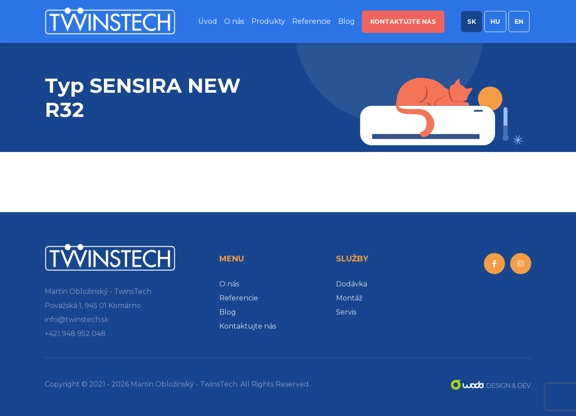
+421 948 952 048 (75, 333)
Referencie (311, 21)
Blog (346, 21)
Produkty (268, 21)
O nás (234, 21)
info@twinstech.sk (77, 319)
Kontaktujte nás (403, 21)
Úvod (207, 21)
